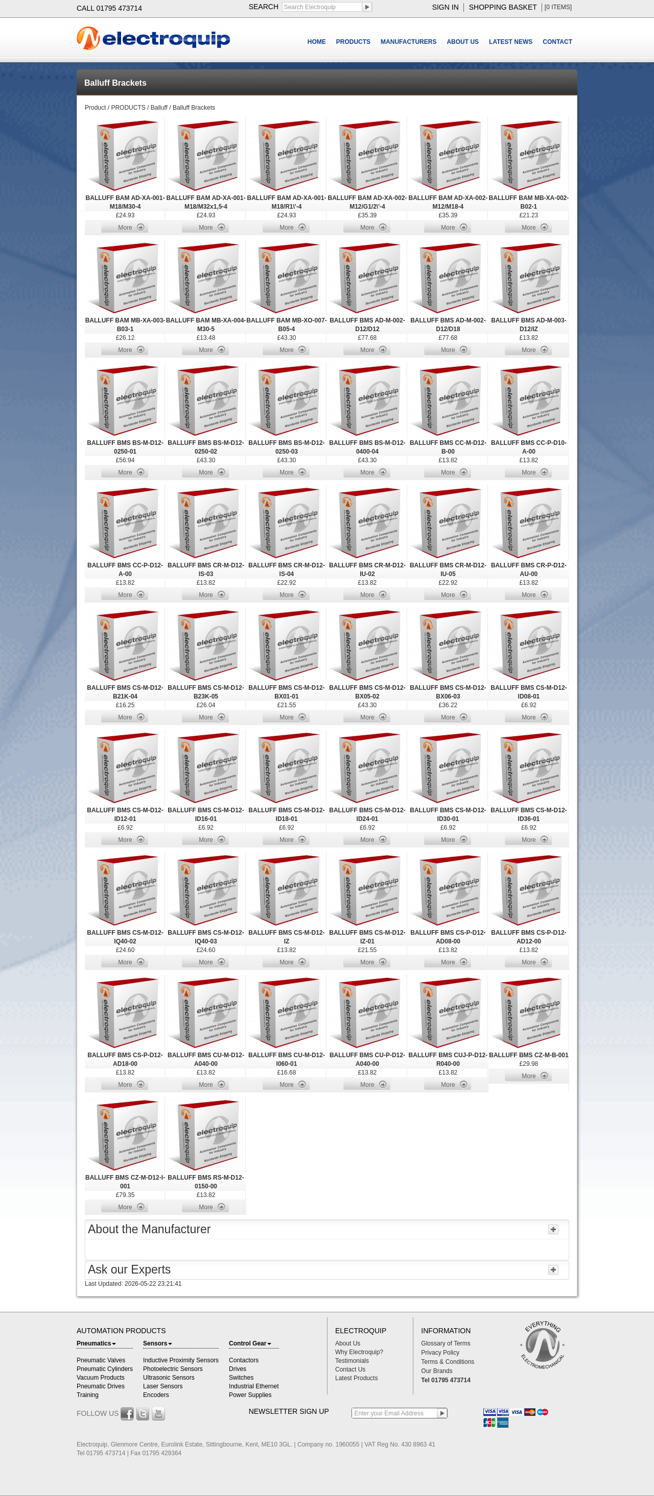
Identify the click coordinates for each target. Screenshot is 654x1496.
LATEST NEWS (510, 41)
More (125, 227)
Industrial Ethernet (253, 1386)
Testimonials (352, 1360)
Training (88, 1395)
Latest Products (356, 1378)
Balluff (159, 107)
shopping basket (503, 7)
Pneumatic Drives (101, 1386)
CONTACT (557, 41)
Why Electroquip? (359, 1352)
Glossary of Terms (445, 1343)
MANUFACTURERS (408, 41)
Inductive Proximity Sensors (181, 1360)
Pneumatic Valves (101, 1360)
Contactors (244, 1360)
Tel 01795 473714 (446, 1380)
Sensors (157, 1343)
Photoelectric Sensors (173, 1369)
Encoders (156, 1395)
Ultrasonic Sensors (169, 1377)
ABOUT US (463, 41)
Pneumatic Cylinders (105, 1369)
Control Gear (250, 1343)
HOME (317, 41)
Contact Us (350, 1369)
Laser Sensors (162, 1386)
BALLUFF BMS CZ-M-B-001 (528, 1055)
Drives (237, 1369)
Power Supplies (250, 1395)
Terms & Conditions (447, 1361)
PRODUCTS (353, 41)
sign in (445, 7)
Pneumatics (96, 1343)
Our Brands (436, 1371)
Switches (241, 1377)
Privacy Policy (440, 1352)
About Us (347, 1343)
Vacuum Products (101, 1377)
